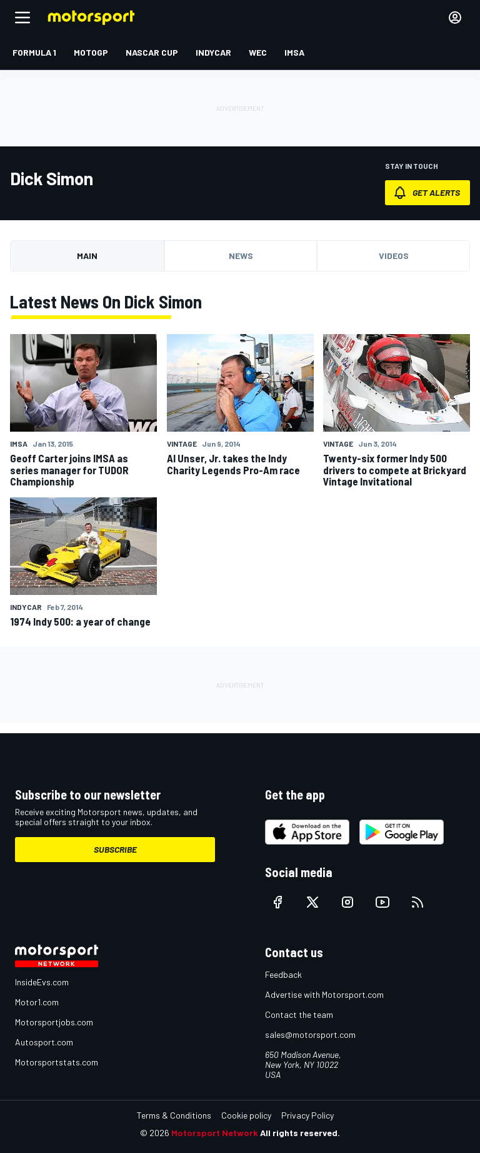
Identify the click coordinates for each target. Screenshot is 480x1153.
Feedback (283, 974)
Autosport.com (44, 1042)
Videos (394, 255)
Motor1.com (37, 1002)
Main (87, 255)
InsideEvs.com (42, 982)
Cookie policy (246, 1115)
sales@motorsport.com (310, 1034)
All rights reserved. (300, 1132)
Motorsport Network (214, 1132)
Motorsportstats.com (56, 1062)
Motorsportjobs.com (54, 1022)
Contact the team (299, 1014)
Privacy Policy (307, 1115)
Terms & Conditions (174, 1115)
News (241, 255)
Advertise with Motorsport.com (324, 994)
